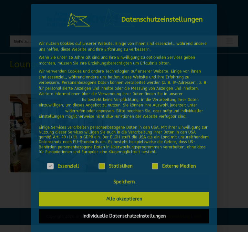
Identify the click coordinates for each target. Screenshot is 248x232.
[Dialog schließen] (209, 9)
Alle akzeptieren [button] (124, 196)
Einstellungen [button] (51, 108)
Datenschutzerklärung (59, 97)
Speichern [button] (124, 179)
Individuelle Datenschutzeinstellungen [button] (124, 214)
